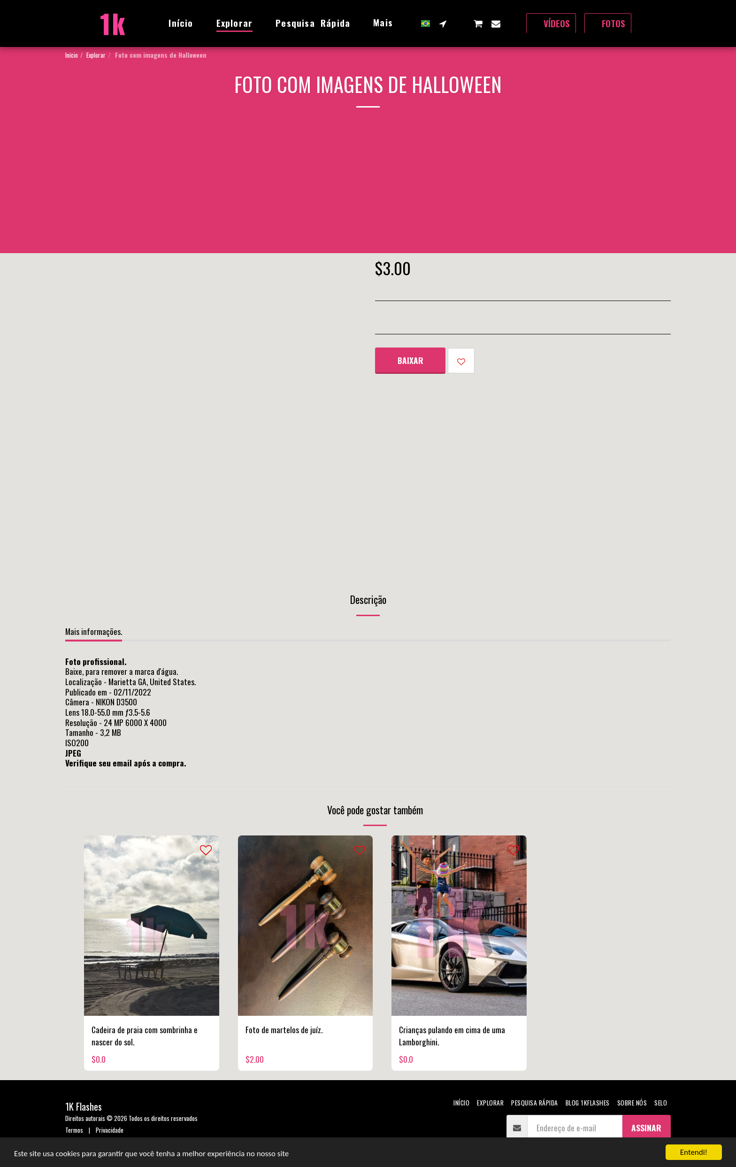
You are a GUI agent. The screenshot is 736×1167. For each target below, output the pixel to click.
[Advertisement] (368, 187)
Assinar (646, 1127)
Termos (74, 1130)
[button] (443, 23)
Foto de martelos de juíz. (283, 1029)
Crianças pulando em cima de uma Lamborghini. (452, 1035)
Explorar (96, 55)
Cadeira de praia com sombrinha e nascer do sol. (145, 1035)
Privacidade (109, 1130)
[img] (151, 925)
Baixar (410, 360)
